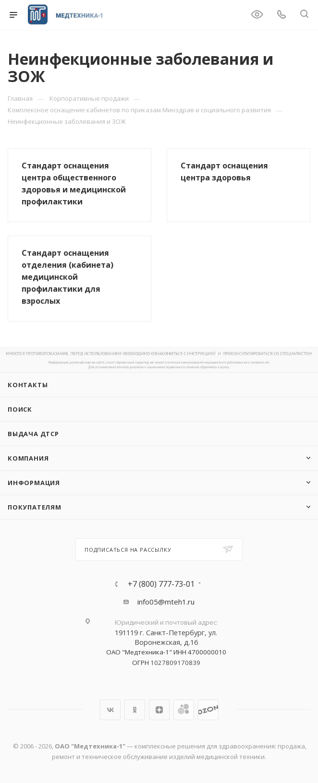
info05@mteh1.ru (166, 601)
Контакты (28, 384)
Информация (34, 482)
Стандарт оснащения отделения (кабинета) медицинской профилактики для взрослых (67, 277)
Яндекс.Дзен (159, 710)
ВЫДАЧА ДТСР (33, 433)
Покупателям (34, 507)
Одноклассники (134, 710)
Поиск (20, 409)
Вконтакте (110, 710)
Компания (28, 458)
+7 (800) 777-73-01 (161, 584)
